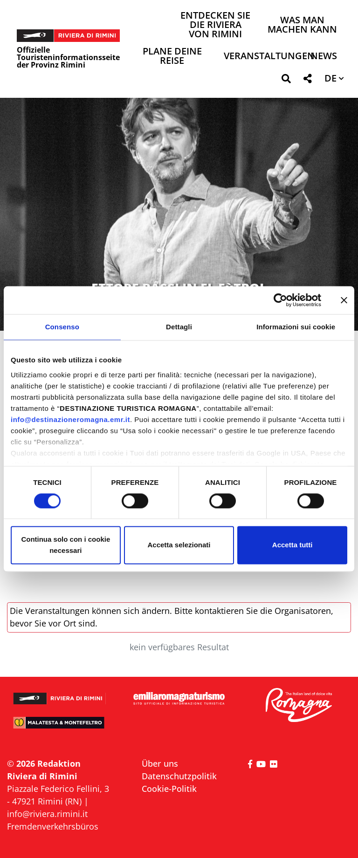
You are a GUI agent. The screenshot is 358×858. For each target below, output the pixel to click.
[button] (286, 80)
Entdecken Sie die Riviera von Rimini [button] (215, 25)
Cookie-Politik (169, 788)
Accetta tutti (292, 545)
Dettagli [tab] (179, 327)
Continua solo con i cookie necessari (65, 545)
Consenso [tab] (62, 327)
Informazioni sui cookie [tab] (295, 327)
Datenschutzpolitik (179, 776)
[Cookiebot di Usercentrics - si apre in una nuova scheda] (280, 300)
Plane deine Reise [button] (172, 57)
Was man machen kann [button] (302, 25)
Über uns (160, 763)
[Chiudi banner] (344, 300)
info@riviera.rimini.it (47, 813)
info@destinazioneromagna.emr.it (70, 419)
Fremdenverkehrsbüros (52, 826)
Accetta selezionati (178, 545)
